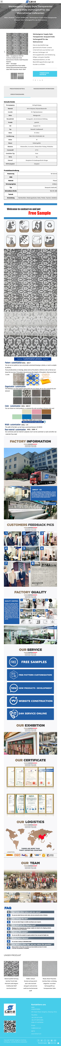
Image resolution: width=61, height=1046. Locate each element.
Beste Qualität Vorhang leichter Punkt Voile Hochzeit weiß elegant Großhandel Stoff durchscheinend (11, 983)
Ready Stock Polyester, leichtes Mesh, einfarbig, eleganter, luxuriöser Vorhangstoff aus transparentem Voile (49, 983)
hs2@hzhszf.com (36, 1028)
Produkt (11, 17)
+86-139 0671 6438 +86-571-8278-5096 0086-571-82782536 (37, 1020)
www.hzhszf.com (36, 1034)
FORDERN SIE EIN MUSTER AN (44, 73)
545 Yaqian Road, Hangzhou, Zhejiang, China (44, 1012)
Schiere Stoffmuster (22, 17)
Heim (6, 17)
